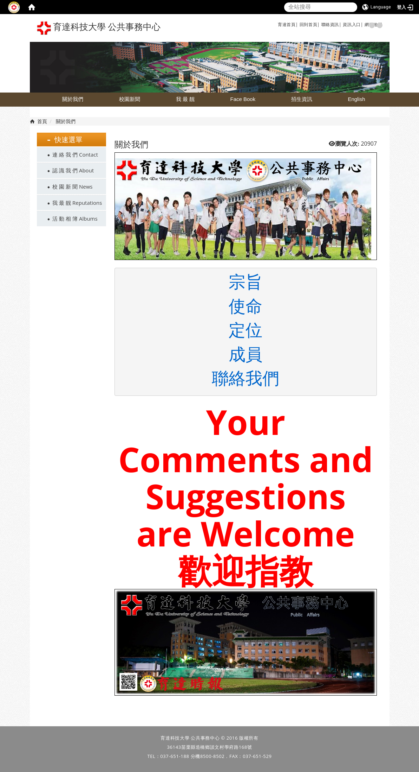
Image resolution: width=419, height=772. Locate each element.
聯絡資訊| (331, 24)
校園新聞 (129, 99)
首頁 (42, 121)
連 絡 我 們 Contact (75, 154)
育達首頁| (288, 24)
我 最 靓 (185, 99)
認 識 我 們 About (73, 170)
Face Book (242, 99)
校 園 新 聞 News (72, 186)
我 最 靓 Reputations (77, 202)
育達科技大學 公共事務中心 (99, 28)
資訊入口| (353, 24)
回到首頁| (310, 24)
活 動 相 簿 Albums (74, 218)
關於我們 (72, 99)
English (356, 99)
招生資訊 (301, 99)
